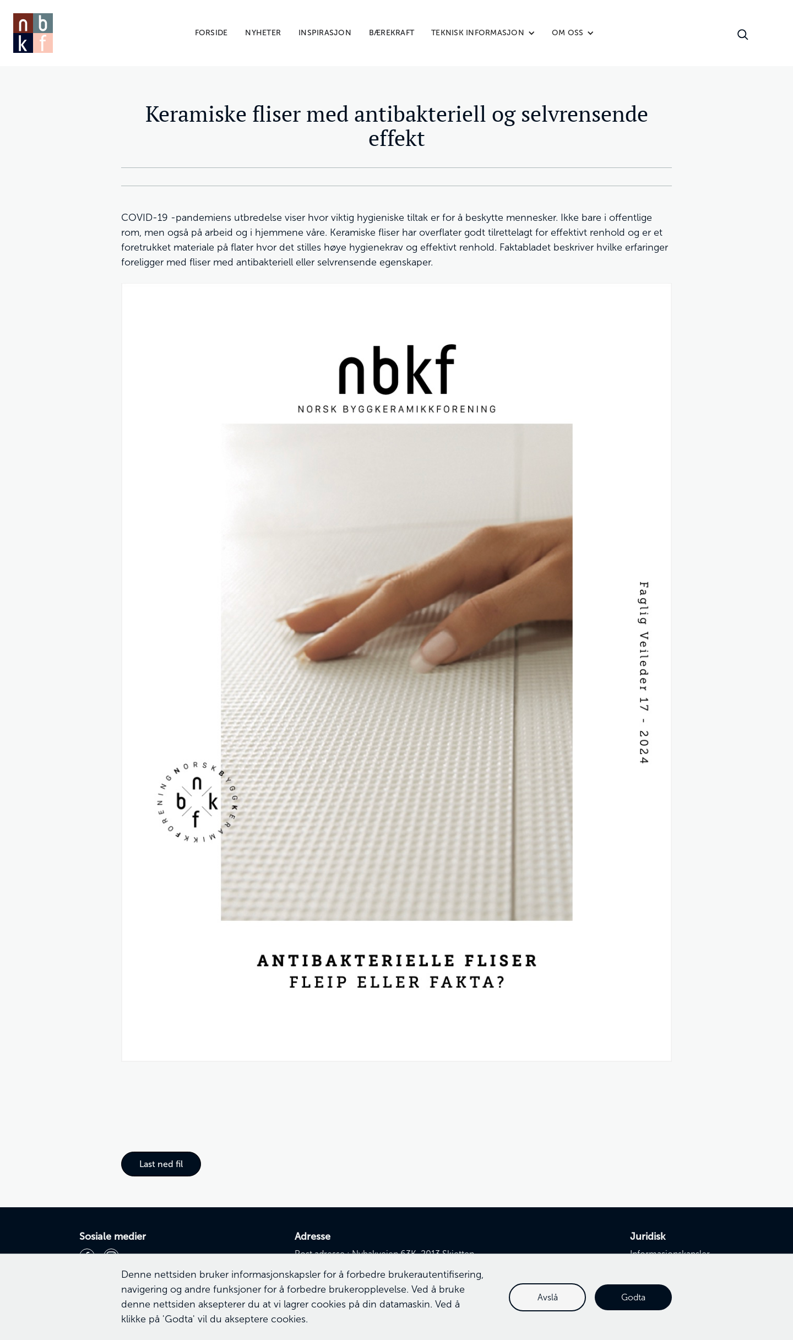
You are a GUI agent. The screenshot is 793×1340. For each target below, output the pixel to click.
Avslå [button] (547, 1297)
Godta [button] (633, 1297)
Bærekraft (391, 32)
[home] (33, 33)
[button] (483, 33)
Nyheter (263, 32)
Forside (211, 32)
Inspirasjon (324, 32)
